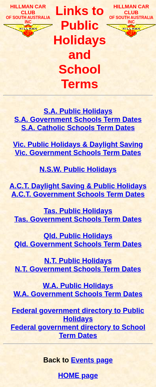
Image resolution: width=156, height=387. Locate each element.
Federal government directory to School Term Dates (78, 331)
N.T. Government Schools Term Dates (78, 269)
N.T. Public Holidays (78, 261)
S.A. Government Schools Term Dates (78, 119)
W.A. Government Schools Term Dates (78, 294)
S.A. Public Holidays (77, 111)
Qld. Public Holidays (77, 236)
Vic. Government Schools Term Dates (78, 153)
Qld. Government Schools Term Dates (78, 244)
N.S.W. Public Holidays (78, 169)
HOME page (78, 375)
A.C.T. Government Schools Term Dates (78, 194)
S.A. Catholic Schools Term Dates (78, 128)
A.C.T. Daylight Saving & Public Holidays (78, 186)
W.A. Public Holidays (78, 286)
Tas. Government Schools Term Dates (77, 219)
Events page (92, 360)
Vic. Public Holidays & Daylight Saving (78, 144)
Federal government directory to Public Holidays (78, 315)
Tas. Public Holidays (78, 211)
